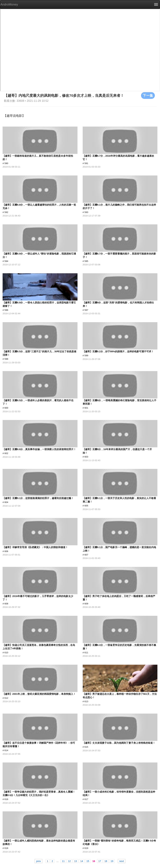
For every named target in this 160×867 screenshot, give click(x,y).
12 (69, 861)
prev (38, 861)
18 (105, 861)
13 (75, 861)
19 (112, 861)
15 (87, 861)
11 (63, 861)
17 (99, 861)
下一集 (148, 95)
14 (81, 861)
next (121, 861)
